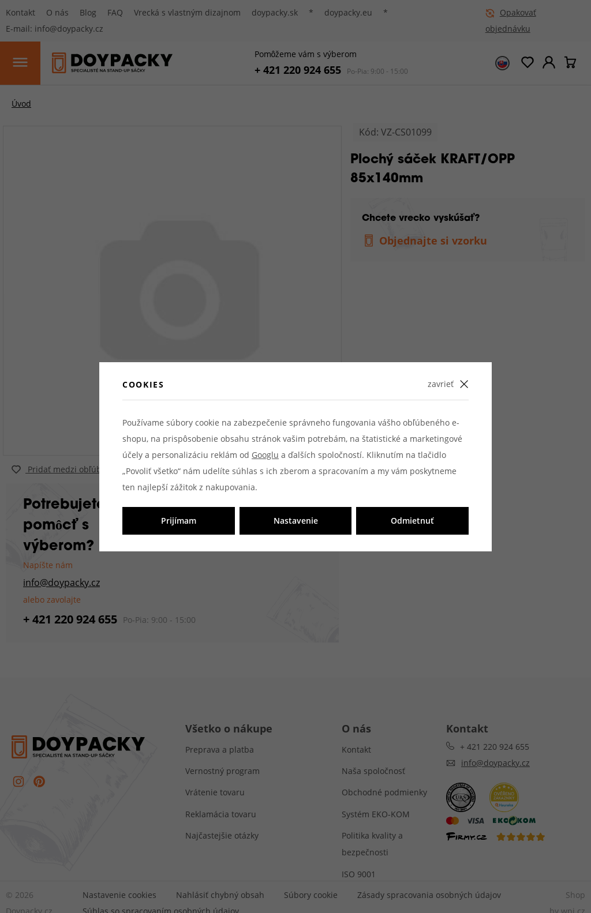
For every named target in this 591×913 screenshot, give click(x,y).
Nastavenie (296, 520)
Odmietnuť (412, 520)
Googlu (265, 454)
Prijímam (178, 520)
